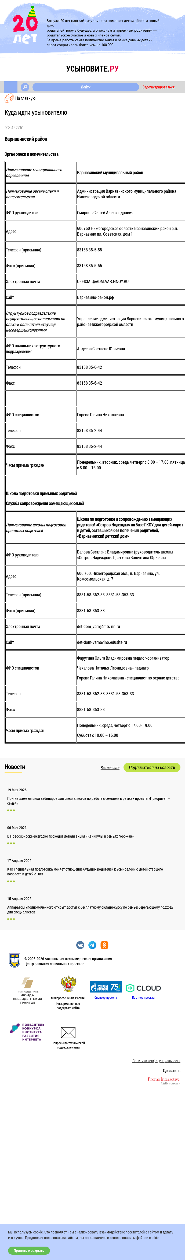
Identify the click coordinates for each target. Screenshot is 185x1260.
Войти (85, 87)
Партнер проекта (143, 997)
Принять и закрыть (29, 1250)
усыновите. (92, 68)
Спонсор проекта (106, 997)
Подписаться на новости (152, 767)
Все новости (110, 767)
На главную (25, 98)
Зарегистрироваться (158, 87)
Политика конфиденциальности (156, 1060)
